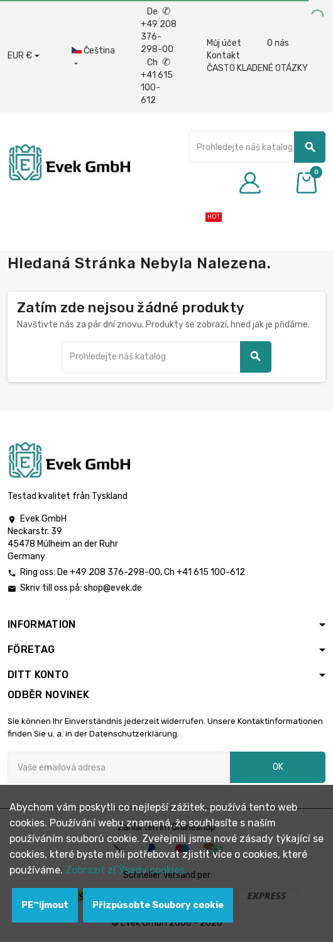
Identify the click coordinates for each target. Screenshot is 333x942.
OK (278, 767)
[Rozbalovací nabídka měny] (24, 56)
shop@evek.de (113, 588)
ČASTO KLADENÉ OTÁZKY (257, 68)
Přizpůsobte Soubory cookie (158, 905)
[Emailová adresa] (119, 767)
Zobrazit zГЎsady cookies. (126, 870)
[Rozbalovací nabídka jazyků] (93, 57)
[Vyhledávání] (256, 147)
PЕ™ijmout (44, 905)
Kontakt (223, 55)
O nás (278, 43)
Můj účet (224, 43)
